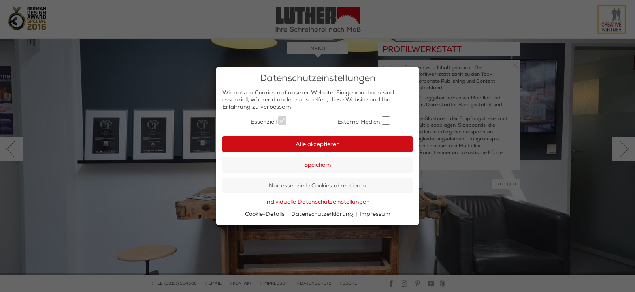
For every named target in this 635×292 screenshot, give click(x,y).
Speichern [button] (317, 164)
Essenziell (268, 120)
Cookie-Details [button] (265, 213)
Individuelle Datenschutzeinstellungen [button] (317, 201)
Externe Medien (363, 120)
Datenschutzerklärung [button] (323, 213)
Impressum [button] (375, 213)
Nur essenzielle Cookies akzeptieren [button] (317, 185)
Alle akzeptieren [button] (318, 144)
